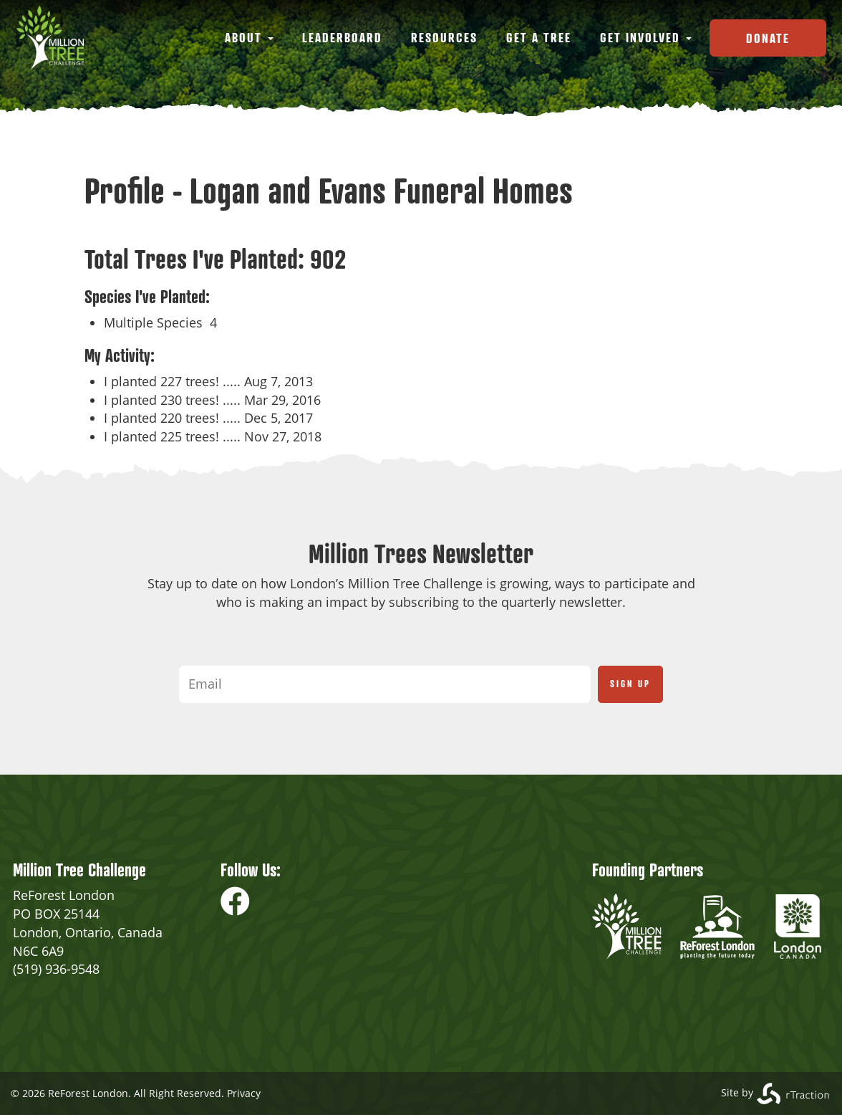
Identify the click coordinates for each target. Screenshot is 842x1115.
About (249, 37)
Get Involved (646, 37)
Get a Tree (538, 37)
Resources (444, 37)
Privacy (244, 1093)
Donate (768, 38)
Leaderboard (342, 37)
